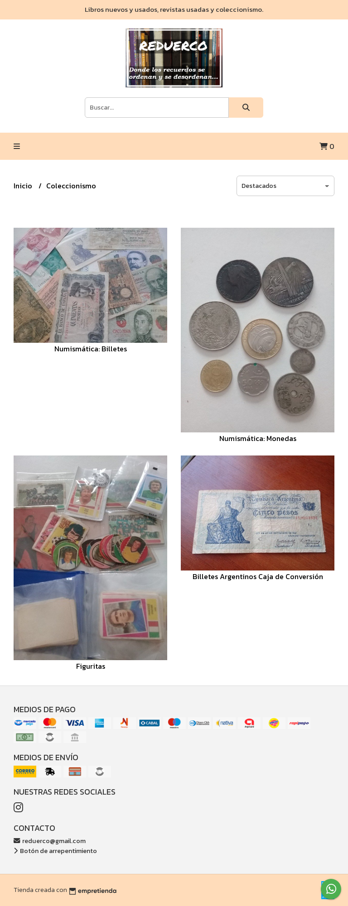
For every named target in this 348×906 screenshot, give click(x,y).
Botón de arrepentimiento (55, 851)
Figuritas (90, 666)
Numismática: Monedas (257, 438)
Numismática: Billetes (90, 348)
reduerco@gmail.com (50, 841)
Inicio (24, 185)
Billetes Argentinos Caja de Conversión (258, 576)
